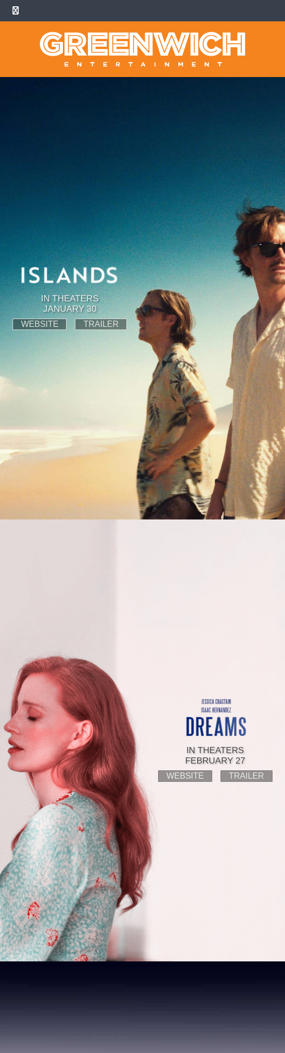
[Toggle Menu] (15, 10)
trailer (101, 324)
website (39, 324)
